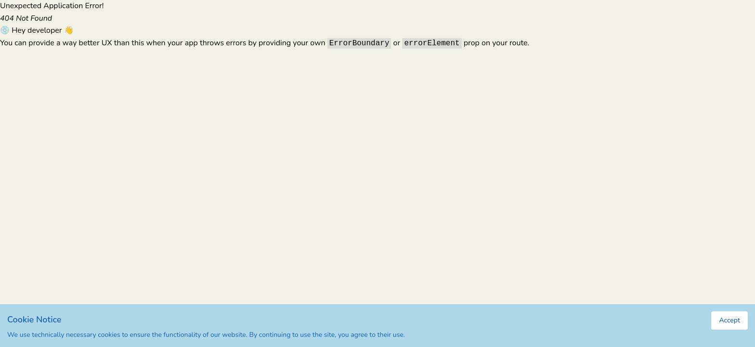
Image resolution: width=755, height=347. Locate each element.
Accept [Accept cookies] (729, 320)
